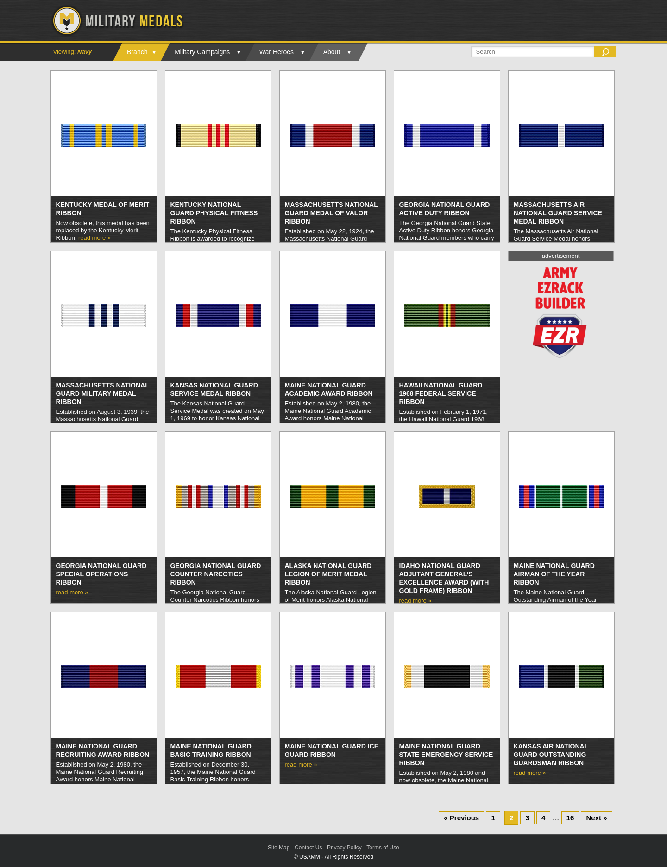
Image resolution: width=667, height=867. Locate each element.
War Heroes (276, 52)
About (331, 52)
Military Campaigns (202, 52)
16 (570, 818)
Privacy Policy (344, 847)
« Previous (461, 818)
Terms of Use (382, 847)
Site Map (278, 847)
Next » (596, 818)
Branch (137, 52)
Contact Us (308, 847)
